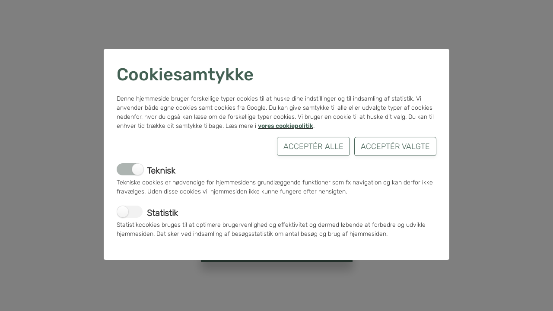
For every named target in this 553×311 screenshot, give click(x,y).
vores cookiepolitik (285, 126)
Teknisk (161, 170)
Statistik (162, 213)
